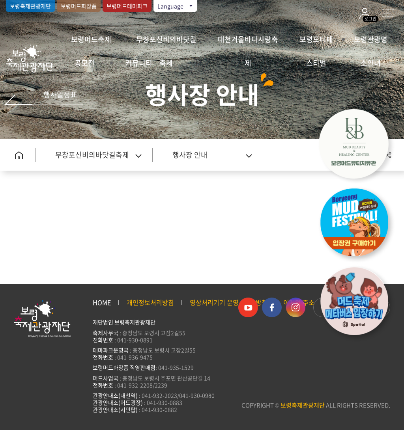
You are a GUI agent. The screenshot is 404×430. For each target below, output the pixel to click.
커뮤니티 (138, 63)
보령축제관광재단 (30, 6)
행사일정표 (60, 94)
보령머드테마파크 (127, 6)
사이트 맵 (388, 13)
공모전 (85, 63)
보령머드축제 (91, 39)
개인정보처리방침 (150, 302)
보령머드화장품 (79, 6)
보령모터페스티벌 (316, 42)
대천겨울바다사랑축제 (248, 42)
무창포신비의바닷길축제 (166, 42)
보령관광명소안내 (370, 42)
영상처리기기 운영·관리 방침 (228, 302)
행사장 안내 (190, 154)
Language (175, 6)
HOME (102, 302)
